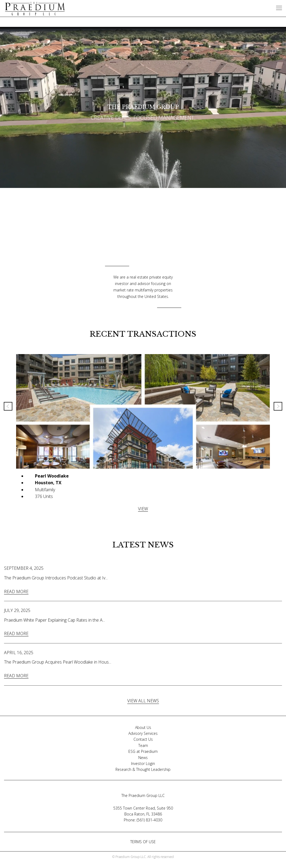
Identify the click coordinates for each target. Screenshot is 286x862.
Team (143, 745)
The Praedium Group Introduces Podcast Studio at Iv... (56, 578)
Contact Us (143, 739)
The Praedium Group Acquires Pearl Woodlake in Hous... (57, 662)
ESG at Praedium (143, 751)
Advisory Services (143, 733)
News (143, 757)
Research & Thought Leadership (143, 769)
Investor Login (143, 763)
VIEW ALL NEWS (143, 701)
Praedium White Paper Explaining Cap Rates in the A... (54, 620)
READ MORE (16, 591)
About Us (143, 727)
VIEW (143, 509)
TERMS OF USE (143, 841)
